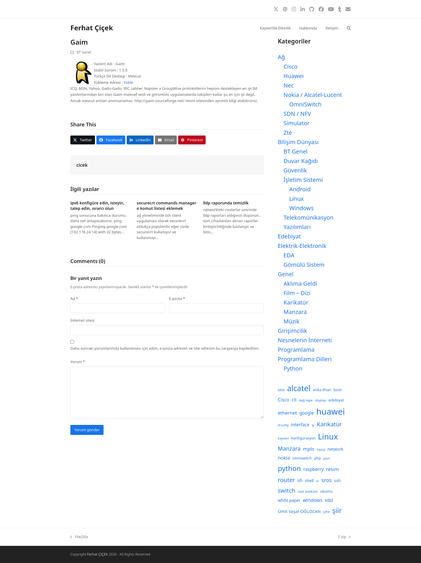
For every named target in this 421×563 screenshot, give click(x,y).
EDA (288, 255)
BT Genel (84, 52)
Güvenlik (295, 170)
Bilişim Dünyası (298, 142)
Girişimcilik (292, 331)
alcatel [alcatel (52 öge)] (298, 388)
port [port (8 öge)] (326, 458)
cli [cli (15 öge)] (294, 399)
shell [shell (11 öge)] (309, 480)
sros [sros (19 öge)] (326, 480)
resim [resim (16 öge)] (332, 469)
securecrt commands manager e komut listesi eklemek (166, 205)
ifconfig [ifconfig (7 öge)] (283, 425)
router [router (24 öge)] (286, 480)
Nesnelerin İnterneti (305, 340)
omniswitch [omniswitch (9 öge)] (302, 458)
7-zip (344, 537)
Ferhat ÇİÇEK (97, 554)
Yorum (77, 361)
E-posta (177, 298)
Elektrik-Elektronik (302, 246)
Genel (285, 274)
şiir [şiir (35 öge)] (337, 510)
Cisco (290, 66)
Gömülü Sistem (303, 264)
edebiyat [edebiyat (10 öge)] (336, 400)
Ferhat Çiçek (91, 27)
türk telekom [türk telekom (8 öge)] (308, 491)
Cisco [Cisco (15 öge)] (283, 399)
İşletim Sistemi (303, 180)
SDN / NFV (297, 114)
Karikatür (295, 302)
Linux (296, 198)
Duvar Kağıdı (300, 161)
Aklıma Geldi (300, 283)
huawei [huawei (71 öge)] (330, 411)
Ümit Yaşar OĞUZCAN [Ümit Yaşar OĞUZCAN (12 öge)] (299, 511)
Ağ (281, 57)
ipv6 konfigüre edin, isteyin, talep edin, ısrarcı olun (97, 205)
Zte (287, 132)
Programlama (296, 349)
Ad (74, 298)
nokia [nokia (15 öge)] (284, 457)
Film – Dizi (296, 293)
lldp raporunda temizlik (226, 203)
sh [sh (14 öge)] (300, 480)
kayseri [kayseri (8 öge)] (283, 438)
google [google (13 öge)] (306, 413)
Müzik (291, 321)
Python (292, 368)
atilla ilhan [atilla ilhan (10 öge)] (322, 389)
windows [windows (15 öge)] (312, 500)
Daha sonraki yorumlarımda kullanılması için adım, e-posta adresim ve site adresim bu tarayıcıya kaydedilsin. (165, 348)
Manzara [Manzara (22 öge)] (289, 448)
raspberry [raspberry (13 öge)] (313, 469)
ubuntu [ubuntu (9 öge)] (326, 491)
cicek (82, 165)
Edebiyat (289, 236)
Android (300, 189)
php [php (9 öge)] (317, 458)
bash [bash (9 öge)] (337, 389)
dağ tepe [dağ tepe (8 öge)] (306, 400)
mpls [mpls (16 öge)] (308, 448)
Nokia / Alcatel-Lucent (312, 95)
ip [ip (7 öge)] (313, 425)
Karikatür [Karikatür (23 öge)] (329, 424)
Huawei (293, 76)
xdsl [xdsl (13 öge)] (329, 500)
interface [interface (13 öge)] (300, 424)
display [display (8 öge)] (320, 400)
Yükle (128, 82)
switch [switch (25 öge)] (286, 490)
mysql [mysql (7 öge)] (321, 449)
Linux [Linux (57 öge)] (328, 436)
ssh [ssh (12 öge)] (337, 480)
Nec (288, 85)
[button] (349, 27)
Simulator (296, 123)
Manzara (295, 312)
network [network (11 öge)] (335, 449)
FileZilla (79, 537)
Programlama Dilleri (304, 359)
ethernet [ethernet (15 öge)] (287, 412)
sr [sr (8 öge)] (317, 481)
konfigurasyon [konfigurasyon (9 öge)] (303, 438)
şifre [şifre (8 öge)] (326, 512)
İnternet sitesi (82, 320)
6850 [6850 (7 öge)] (281, 390)
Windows (301, 208)
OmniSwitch (305, 104)
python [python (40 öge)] (289, 468)
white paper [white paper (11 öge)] (289, 500)
